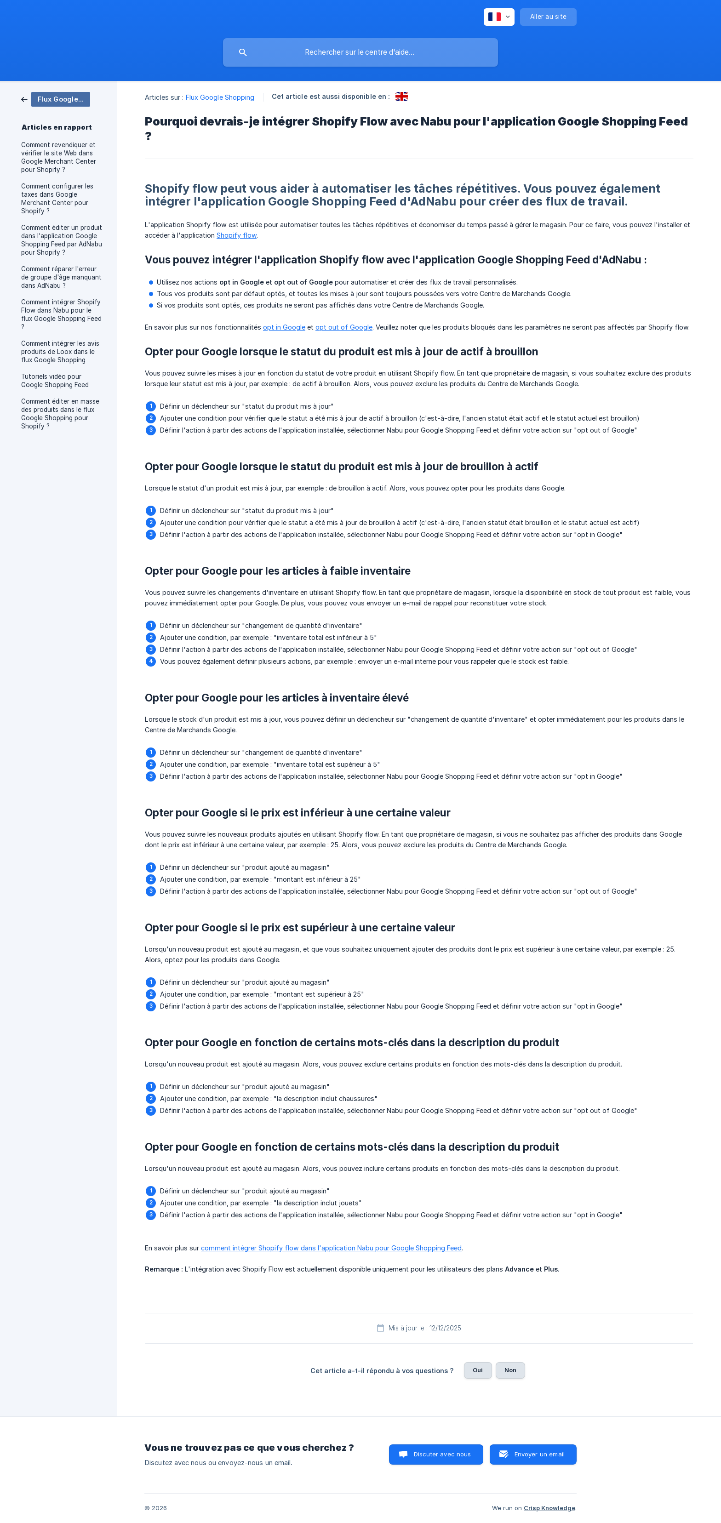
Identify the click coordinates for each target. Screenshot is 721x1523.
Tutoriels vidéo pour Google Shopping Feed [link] (55, 380)
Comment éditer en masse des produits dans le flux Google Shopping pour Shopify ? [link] (60, 414)
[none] (499, 17)
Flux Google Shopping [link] (220, 97)
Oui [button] (478, 1370)
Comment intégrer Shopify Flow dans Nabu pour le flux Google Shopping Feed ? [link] (61, 314)
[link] (55, 98)
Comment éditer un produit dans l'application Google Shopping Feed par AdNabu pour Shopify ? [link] (61, 240)
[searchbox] (360, 52)
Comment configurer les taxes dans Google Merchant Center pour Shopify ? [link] (57, 199)
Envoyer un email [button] (540, 1454)
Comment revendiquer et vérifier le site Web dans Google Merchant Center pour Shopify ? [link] (58, 157)
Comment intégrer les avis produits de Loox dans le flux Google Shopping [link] (60, 352)
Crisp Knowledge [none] (549, 1508)
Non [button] (510, 1370)
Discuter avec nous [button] (442, 1454)
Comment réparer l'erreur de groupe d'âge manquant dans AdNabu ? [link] (61, 277)
